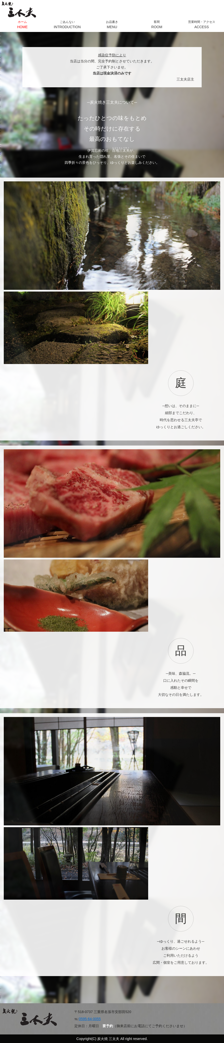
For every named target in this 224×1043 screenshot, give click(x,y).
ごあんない (67, 24)
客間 (156, 24)
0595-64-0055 (90, 1019)
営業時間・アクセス (201, 24)
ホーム (22, 24)
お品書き (112, 24)
